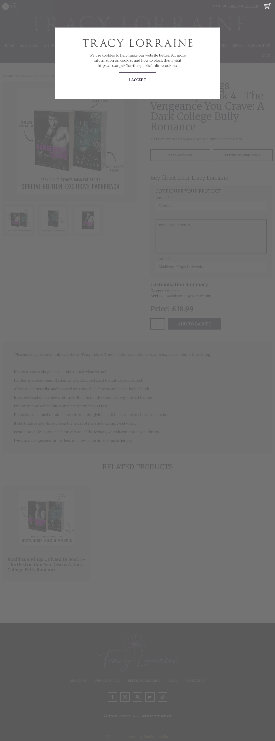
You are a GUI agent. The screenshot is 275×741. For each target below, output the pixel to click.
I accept (137, 80)
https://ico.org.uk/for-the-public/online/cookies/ (137, 65)
